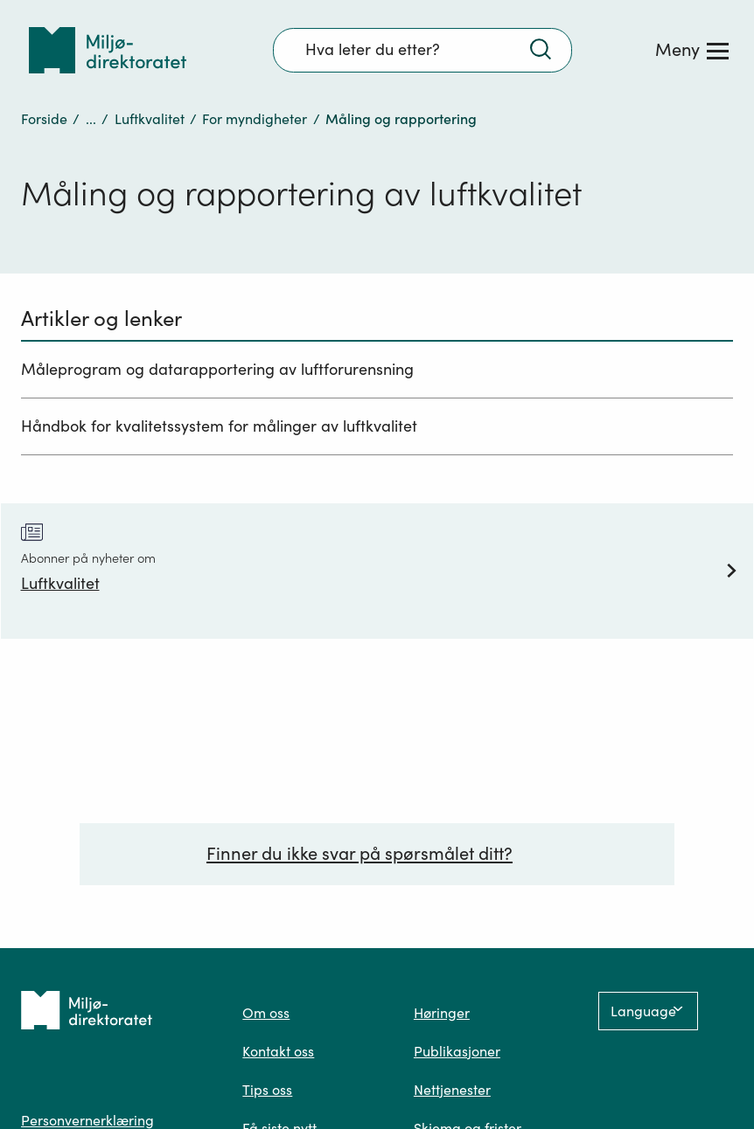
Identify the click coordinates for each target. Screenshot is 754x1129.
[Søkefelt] (422, 50)
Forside (44, 119)
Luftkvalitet (150, 119)
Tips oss (267, 1089)
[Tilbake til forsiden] (107, 50)
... (91, 119)
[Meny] (692, 50)
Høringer (442, 1013)
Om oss (266, 1013)
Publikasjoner (457, 1051)
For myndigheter (254, 119)
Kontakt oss (278, 1051)
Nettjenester (452, 1089)
